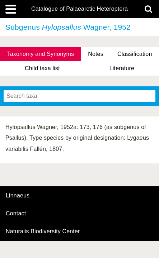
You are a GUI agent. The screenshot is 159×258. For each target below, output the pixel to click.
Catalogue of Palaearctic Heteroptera (79, 9)
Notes (95, 54)
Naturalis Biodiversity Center (43, 231)
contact (16, 213)
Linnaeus (17, 196)
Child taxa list (42, 68)
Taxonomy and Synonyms (40, 54)
